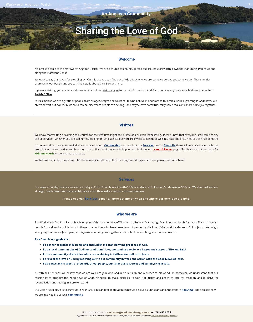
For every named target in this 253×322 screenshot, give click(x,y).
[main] (126, 25)
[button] (249, 4)
